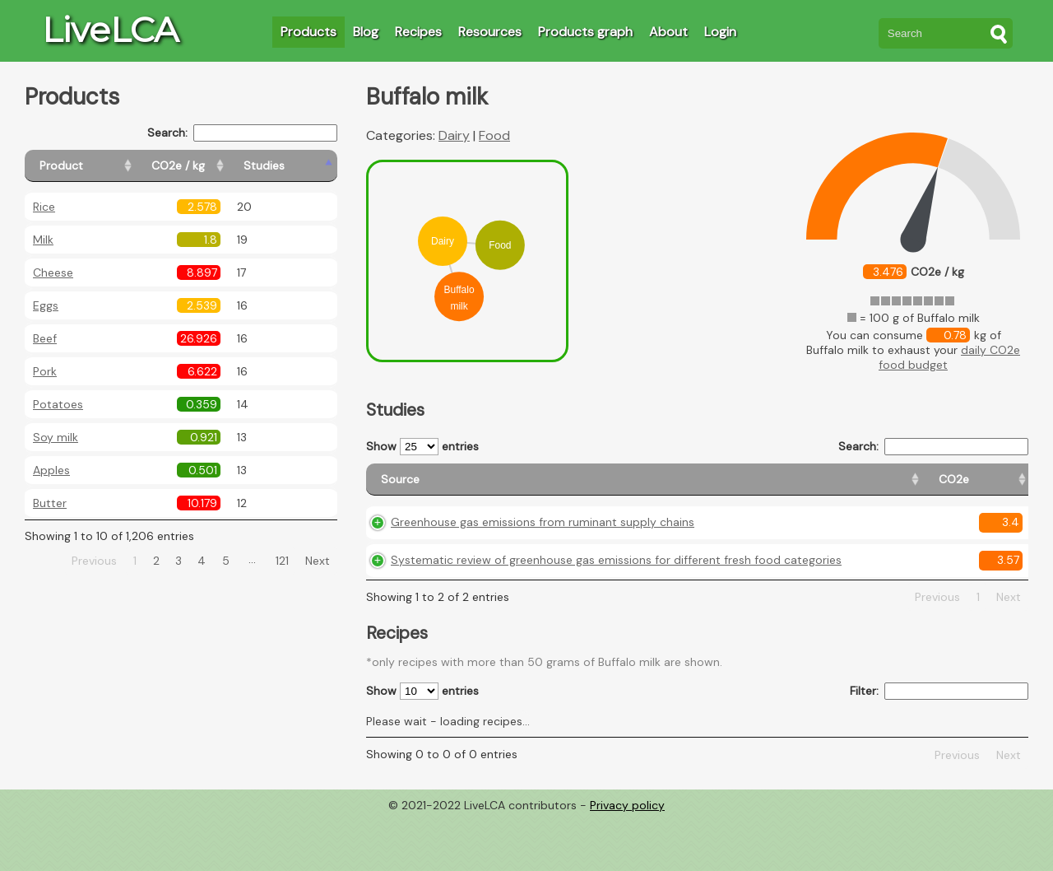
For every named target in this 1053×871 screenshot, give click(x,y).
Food (494, 135)
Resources (490, 31)
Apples (51, 470)
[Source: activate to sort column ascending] (523, 486)
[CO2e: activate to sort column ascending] (710, 486)
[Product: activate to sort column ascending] (99, 166)
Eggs (45, 305)
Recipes (418, 31)
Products (308, 31)
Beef (45, 338)
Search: (242, 133)
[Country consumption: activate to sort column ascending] (898, 486)
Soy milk (55, 437)
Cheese (53, 272)
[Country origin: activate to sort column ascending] (786, 486)
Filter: (939, 745)
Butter (50, 503)
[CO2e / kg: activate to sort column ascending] (220, 166)
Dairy (454, 135)
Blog (365, 31)
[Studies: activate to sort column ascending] (301, 166)
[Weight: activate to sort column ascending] (997, 486)
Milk (43, 239)
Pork (45, 371)
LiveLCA (110, 29)
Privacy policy (627, 858)
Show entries (422, 446)
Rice (44, 206)
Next (317, 560)
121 (282, 560)
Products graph (585, 31)
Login (720, 31)
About (668, 31)
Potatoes (58, 404)
